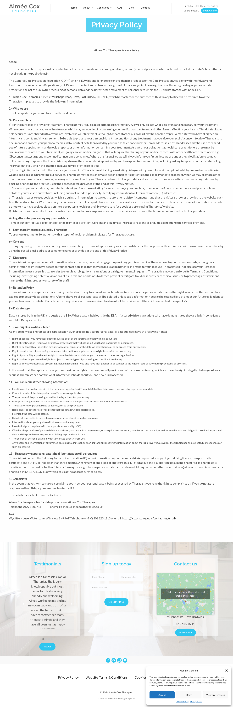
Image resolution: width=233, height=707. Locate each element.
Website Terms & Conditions (107, 677)
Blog (131, 7)
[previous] (23, 604)
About (86, 7)
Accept (162, 694)
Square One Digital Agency (122, 698)
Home (73, 7)
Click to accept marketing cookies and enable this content (185, 594)
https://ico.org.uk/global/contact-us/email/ (149, 518)
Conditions (103, 7)
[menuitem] (74, 8)
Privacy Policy (196, 701)
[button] (226, 670)
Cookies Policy (182, 701)
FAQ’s (119, 7)
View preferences (215, 694)
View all (47, 646)
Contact (145, 7)
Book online (185, 632)
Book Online (210, 10)
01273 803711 (191, 10)
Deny (189, 694)
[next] (71, 604)
